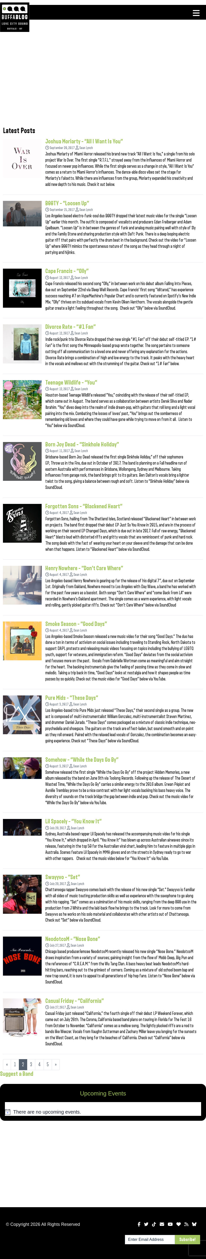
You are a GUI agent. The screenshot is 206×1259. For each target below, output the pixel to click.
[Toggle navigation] (196, 13)
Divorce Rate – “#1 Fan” (70, 327)
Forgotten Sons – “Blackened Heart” (83, 506)
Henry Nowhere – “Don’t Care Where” (84, 568)
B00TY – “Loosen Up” (67, 203)
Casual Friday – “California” (74, 1001)
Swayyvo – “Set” (62, 877)
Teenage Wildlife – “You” (71, 382)
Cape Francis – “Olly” (67, 271)
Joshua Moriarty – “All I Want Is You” (84, 141)
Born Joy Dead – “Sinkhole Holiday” (82, 444)
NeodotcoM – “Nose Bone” (72, 939)
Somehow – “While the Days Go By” (82, 760)
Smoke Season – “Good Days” (76, 624)
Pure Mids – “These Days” (71, 698)
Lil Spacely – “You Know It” (73, 821)
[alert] (103, 1112)
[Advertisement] (103, 82)
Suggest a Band (16, 1074)
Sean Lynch (86, 148)
